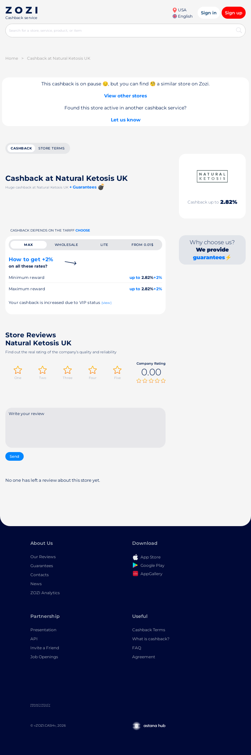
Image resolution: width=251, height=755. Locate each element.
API (34, 639)
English (183, 16)
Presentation (43, 630)
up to (135, 277)
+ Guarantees (82, 187)
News (36, 584)
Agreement (143, 657)
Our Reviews (43, 556)
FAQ (136, 648)
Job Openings (44, 657)
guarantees (209, 257)
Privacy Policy (40, 705)
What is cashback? (151, 639)
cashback (21, 148)
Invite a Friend (44, 648)
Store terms (51, 148)
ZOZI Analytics (45, 593)
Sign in (209, 12)
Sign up (233, 12)
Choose (82, 230)
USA (179, 9)
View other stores (125, 96)
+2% (158, 277)
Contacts (39, 575)
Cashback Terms (148, 630)
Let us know (126, 120)
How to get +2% (31, 262)
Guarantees (41, 566)
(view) (106, 303)
